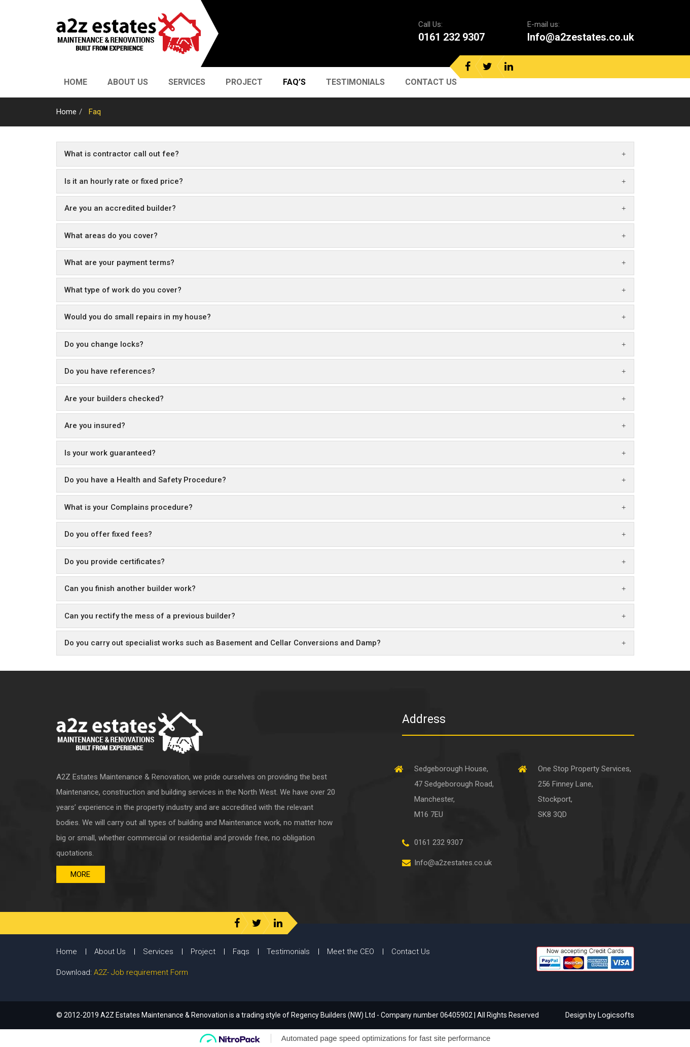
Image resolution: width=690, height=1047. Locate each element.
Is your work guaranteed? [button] (345, 452)
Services (186, 82)
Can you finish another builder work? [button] (345, 588)
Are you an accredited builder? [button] (345, 208)
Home (75, 82)
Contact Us (431, 82)
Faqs (241, 951)
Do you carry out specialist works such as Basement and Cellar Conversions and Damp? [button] (345, 642)
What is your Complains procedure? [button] (345, 507)
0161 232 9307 (451, 37)
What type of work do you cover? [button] (345, 290)
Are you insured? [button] (345, 425)
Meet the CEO (350, 951)
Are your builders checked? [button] (345, 398)
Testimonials (355, 82)
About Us (127, 82)
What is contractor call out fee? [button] (345, 153)
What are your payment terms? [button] (345, 262)
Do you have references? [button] (345, 371)
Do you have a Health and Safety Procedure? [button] (345, 479)
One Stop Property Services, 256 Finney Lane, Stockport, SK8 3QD (584, 791)
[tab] (345, 154)
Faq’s (294, 82)
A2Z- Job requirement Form (141, 972)
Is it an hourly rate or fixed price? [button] (345, 181)
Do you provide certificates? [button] (345, 561)
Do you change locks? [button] (345, 344)
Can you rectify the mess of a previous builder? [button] (345, 615)
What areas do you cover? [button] (345, 235)
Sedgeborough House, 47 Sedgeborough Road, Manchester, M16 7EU (454, 791)
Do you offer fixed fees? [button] (345, 534)
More (80, 874)
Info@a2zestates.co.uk (580, 37)
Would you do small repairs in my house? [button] (345, 316)
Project (244, 82)
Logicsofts (616, 1015)
